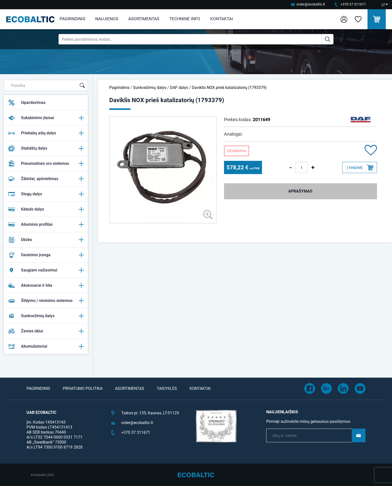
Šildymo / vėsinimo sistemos (46, 301)
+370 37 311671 (353, 4)
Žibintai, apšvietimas (46, 179)
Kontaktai (221, 18)
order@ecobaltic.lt (310, 4)
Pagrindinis (72, 18)
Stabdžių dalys (46, 148)
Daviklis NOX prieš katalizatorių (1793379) (229, 87)
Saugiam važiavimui (46, 270)
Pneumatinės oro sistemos (46, 164)
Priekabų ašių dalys (46, 133)
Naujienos (106, 18)
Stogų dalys (46, 194)
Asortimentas (143, 18)
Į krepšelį (354, 167)
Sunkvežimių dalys (46, 316)
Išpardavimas (27, 103)
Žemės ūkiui (46, 331)
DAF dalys (179, 87)
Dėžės (46, 240)
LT (383, 5)
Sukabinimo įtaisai (46, 118)
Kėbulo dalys (46, 209)
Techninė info (184, 18)
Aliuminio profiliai (46, 225)
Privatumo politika (82, 388)
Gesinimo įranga (46, 255)
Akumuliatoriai (46, 346)
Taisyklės (167, 388)
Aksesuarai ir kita (46, 285)
